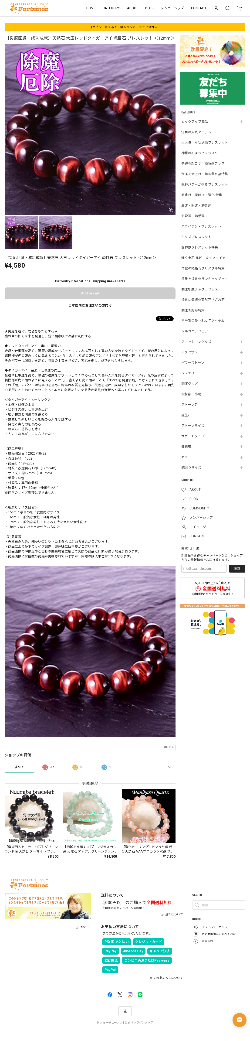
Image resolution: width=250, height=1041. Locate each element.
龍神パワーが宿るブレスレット (204, 184)
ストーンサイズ (192, 425)
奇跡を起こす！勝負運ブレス (203, 163)
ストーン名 (189, 404)
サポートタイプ (193, 436)
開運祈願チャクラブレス (199, 289)
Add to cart (90, 293)
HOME (91, 8)
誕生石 (186, 415)
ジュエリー (189, 373)
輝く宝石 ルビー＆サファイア (203, 258)
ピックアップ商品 (194, 121)
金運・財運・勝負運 (196, 205)
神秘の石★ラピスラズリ (199, 153)
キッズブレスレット (196, 237)
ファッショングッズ (196, 342)
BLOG (149, 8)
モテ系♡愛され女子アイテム (202, 321)
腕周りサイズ (191, 467)
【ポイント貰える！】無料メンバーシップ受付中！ (125, 27)
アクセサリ (189, 352)
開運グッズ (189, 384)
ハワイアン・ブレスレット (201, 226)
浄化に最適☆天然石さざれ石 (203, 300)
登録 (237, 568)
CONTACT (198, 8)
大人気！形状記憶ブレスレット (204, 142)
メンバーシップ (172, 8)
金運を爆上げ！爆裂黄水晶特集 (204, 174)
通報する (168, 747)
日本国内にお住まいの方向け (90, 305)
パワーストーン (192, 363)
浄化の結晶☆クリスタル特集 (203, 268)
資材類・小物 (191, 394)
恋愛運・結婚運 (193, 216)
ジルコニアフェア (194, 331)
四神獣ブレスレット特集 (199, 247)
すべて (19, 767)
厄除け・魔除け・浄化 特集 (201, 195)
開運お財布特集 (193, 310)
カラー (186, 457)
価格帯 (186, 446)
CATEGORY (111, 8)
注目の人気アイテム (196, 132)
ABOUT (133, 8)
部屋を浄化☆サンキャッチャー (204, 279)
